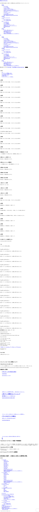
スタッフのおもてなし (7, 19)
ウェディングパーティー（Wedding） (7, 76)
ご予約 (3, 29)
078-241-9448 (9, 67)
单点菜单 (5, 490)
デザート (5, 485)
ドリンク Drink (4, 483)
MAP (3, 28)
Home (3, 4)
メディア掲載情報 (6, 55)
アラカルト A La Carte (5, 484)
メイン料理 (5, 487)
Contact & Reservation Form (6, 506)
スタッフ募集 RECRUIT (7, 20)
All (2, 72)
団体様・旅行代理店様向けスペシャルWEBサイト (11, 10)
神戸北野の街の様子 (7, 26)
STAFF (3, 18)
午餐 (4, 488)
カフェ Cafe (4, 493)
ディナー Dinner (4, 472)
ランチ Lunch (4, 459)
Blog (2, 21)
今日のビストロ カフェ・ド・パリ (9, 24)
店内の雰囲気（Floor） (7, 497)
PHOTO (3, 16)
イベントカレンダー (7, 17)
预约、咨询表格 (6, 491)
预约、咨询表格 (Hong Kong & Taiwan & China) (11, 15)
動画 (4, 27)
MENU (3, 5)
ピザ (4, 486)
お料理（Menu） (6, 498)
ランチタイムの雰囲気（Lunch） (7, 73)
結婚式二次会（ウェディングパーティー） (10, 25)
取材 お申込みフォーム (7, 31)
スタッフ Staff (4, 502)
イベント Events (4, 500)
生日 (4, 489)
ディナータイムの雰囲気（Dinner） (9, 496)
